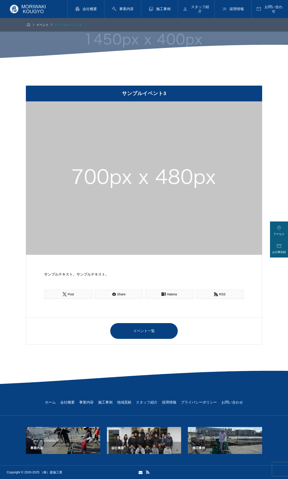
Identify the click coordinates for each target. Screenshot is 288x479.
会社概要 (67, 402)
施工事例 (105, 402)
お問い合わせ (232, 402)
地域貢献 (124, 402)
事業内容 (86, 402)
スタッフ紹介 (147, 402)
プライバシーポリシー (199, 402)
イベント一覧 (144, 331)
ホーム (50, 402)
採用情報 (169, 402)
